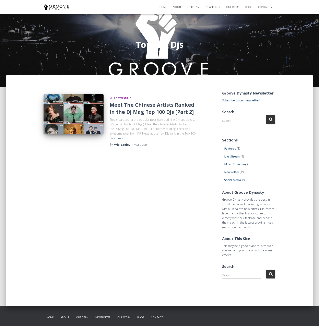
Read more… (119, 138)
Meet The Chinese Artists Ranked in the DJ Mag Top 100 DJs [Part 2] (152, 108)
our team (193, 7)
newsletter (213, 7)
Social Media (232, 180)
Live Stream (232, 156)
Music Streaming (120, 98)
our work (232, 7)
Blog (248, 7)
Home (163, 7)
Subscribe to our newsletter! (241, 100)
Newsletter (231, 172)
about (177, 7)
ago (139, 145)
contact (265, 7)
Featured (230, 148)
